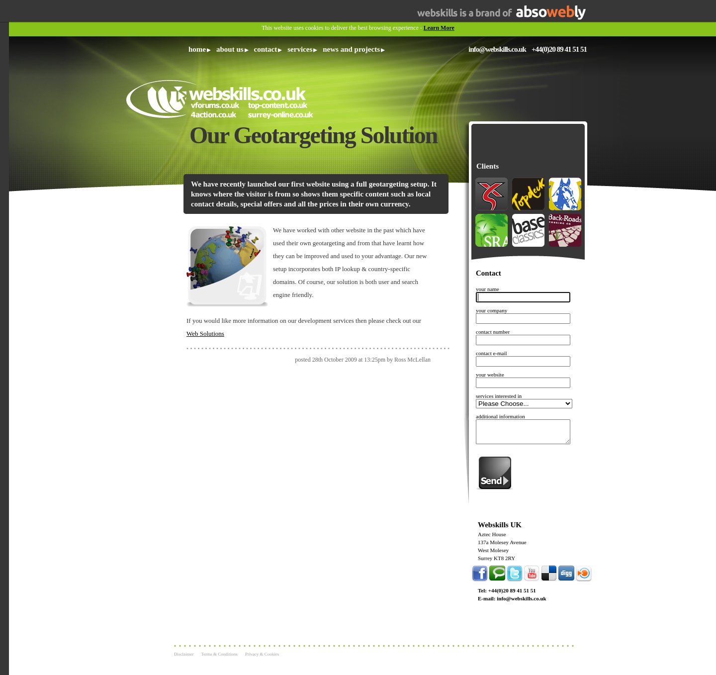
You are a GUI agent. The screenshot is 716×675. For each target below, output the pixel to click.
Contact (265, 49)
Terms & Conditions (219, 654)
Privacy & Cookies (262, 654)
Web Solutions (205, 333)
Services (299, 49)
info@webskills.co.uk (497, 49)
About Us (230, 49)
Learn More (439, 27)
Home (197, 49)
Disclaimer (184, 654)
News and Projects (351, 49)
